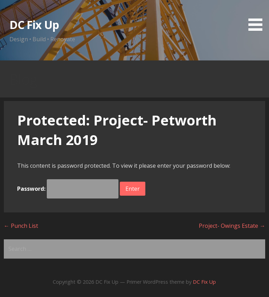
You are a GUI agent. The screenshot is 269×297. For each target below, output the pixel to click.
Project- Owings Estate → (232, 226)
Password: (67, 189)
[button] (258, 16)
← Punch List (21, 226)
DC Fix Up (34, 24)
